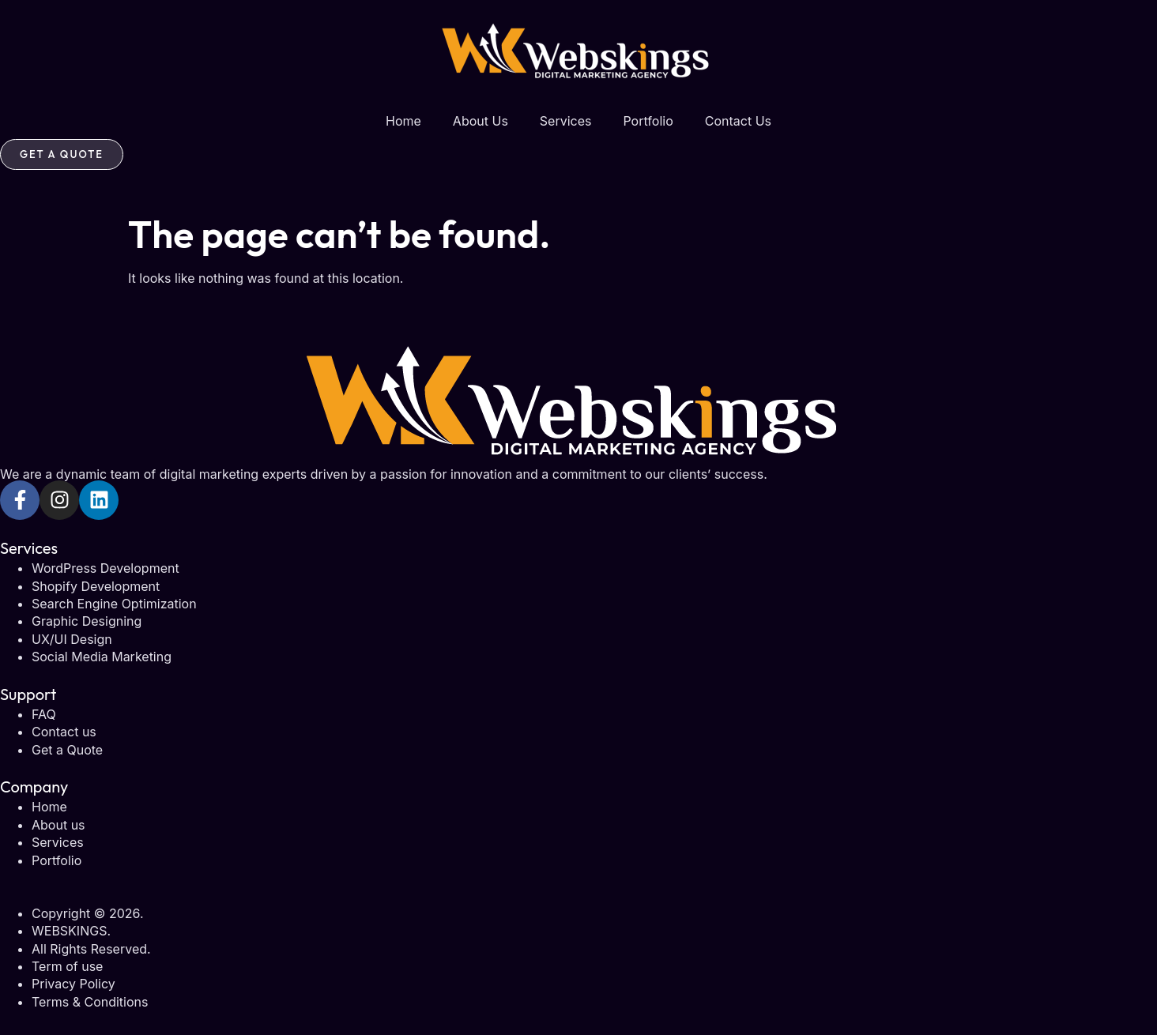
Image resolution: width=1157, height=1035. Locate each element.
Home (403, 121)
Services (566, 121)
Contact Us (738, 121)
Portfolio (648, 121)
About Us (480, 121)
